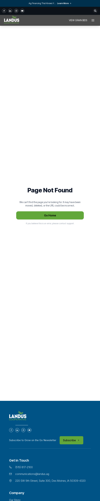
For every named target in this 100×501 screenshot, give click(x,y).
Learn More (64, 3)
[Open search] (95, 11)
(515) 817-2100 (24, 467)
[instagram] (16, 11)
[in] (10, 11)
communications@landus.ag (32, 474)
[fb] (4, 11)
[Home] (11, 20)
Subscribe (71, 440)
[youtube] (22, 11)
